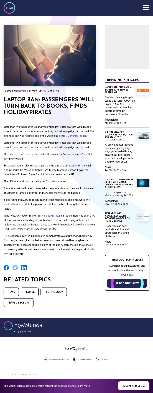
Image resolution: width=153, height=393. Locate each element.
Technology (53, 292)
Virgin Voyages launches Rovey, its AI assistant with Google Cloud (119, 136)
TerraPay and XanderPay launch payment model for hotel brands (117, 217)
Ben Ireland (21, 90)
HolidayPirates (50, 215)
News (11, 292)
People (30, 292)
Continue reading (79, 135)
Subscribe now (127, 283)
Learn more (83, 385)
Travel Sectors (18, 303)
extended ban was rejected (24, 154)
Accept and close (134, 386)
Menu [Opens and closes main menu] (146, 7)
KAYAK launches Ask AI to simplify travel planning (118, 90)
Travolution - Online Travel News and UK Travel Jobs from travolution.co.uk (23, 325)
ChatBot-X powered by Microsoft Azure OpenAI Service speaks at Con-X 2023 (119, 183)
